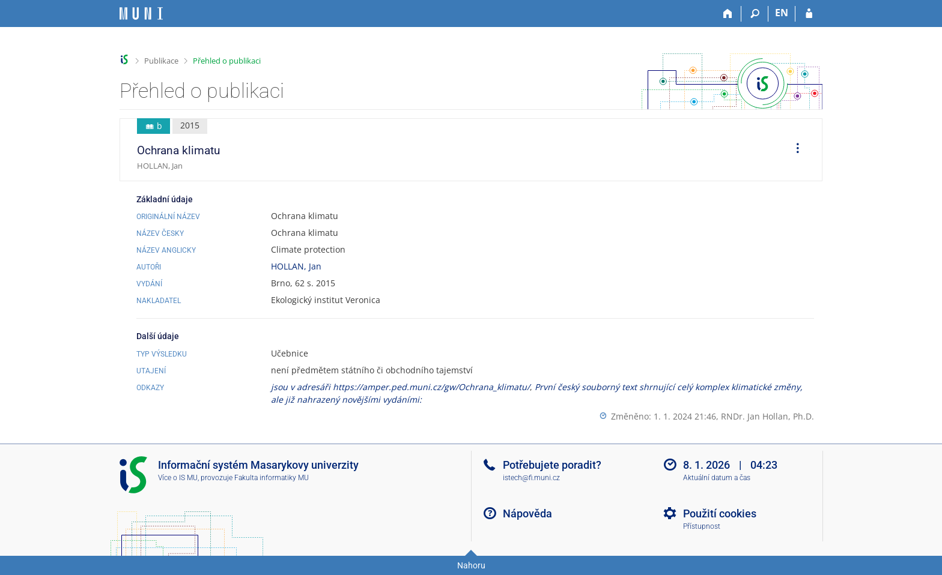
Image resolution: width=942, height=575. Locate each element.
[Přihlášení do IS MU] (808, 14)
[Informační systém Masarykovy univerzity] (141, 13)
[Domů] (727, 14)
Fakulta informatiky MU (271, 478)
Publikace (161, 60)
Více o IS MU (178, 478)
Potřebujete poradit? (552, 465)
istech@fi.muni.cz (531, 478)
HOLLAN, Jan (296, 266)
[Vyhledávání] (754, 14)
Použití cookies (719, 513)
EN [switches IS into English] (781, 12)
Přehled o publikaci (227, 60)
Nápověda (527, 513)
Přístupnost (701, 526)
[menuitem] (793, 150)
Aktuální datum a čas (716, 478)
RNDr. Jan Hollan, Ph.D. (767, 416)
